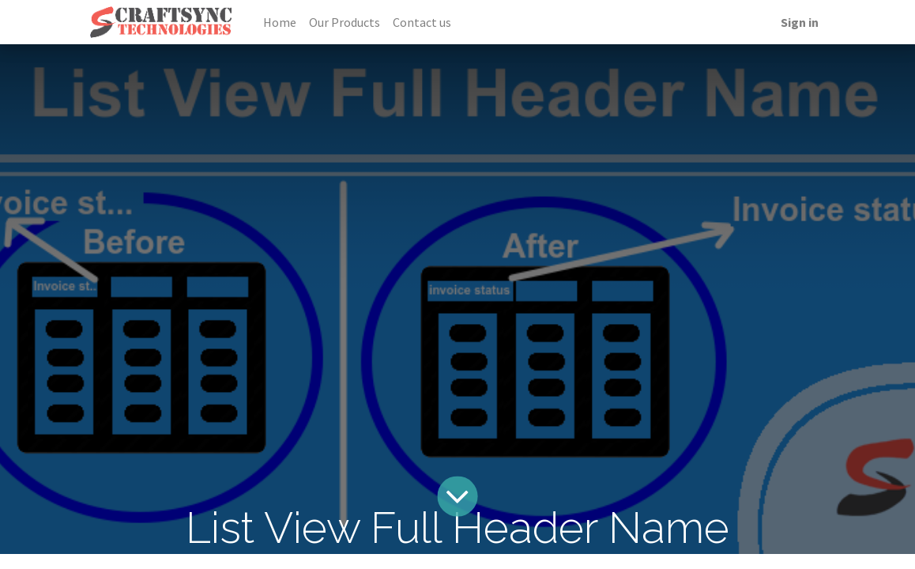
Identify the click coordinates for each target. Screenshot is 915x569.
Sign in (800, 22)
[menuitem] (280, 22)
